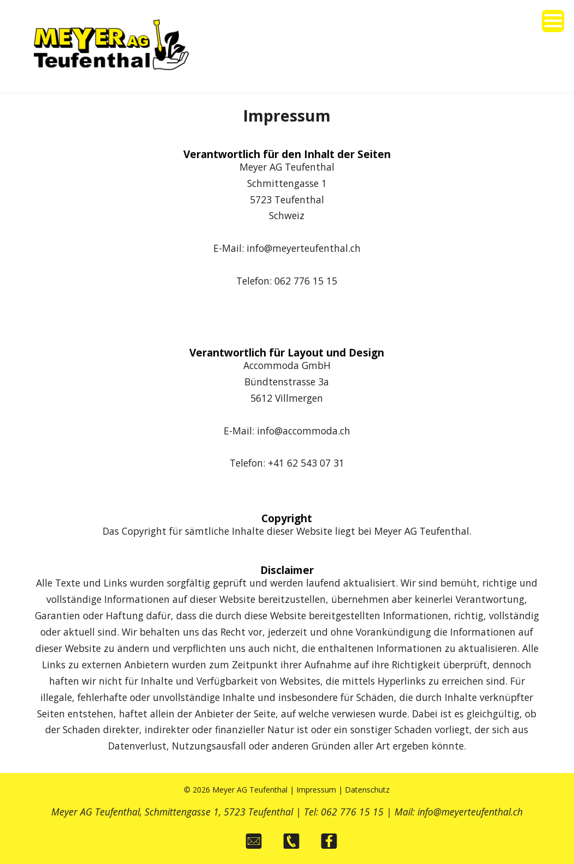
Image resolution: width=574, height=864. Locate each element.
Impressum (316, 789)
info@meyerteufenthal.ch (470, 811)
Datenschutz (367, 789)
